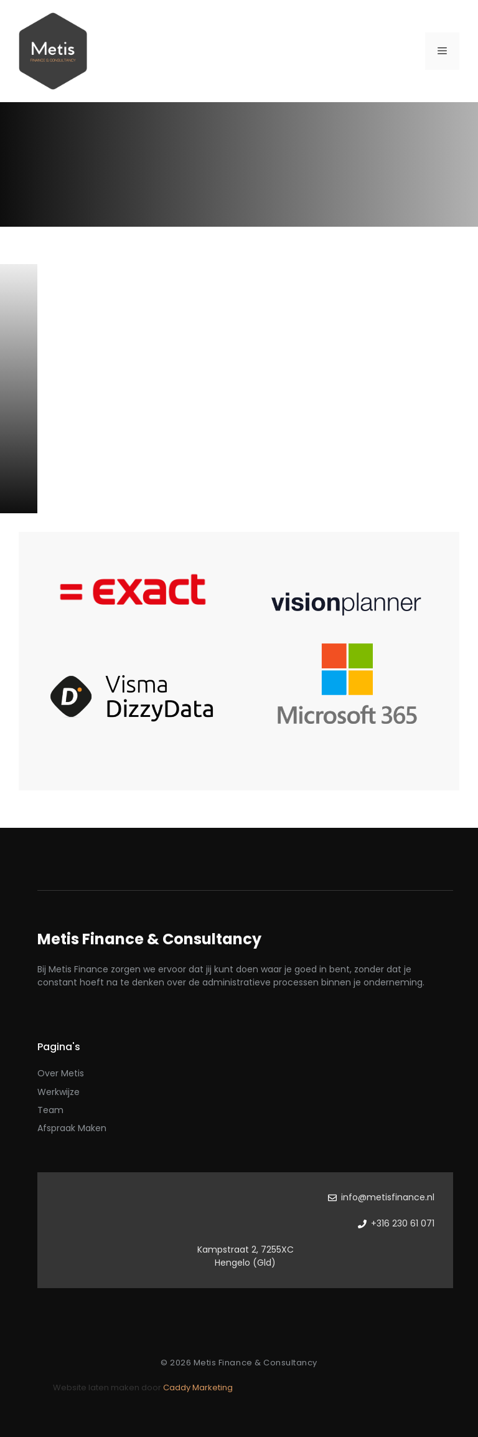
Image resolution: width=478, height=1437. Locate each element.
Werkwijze (58, 1092)
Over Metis (60, 1073)
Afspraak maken (71, 1128)
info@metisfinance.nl (387, 1197)
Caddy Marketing (198, 1387)
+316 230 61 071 (402, 1223)
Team (50, 1110)
